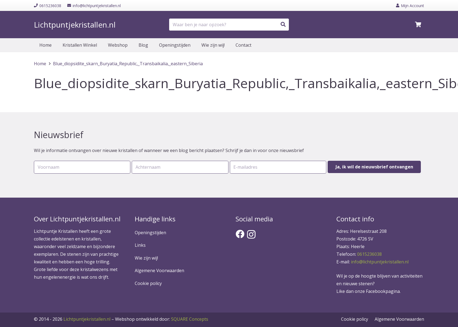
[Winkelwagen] (418, 24)
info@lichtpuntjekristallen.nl (380, 262)
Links (140, 245)
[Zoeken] (283, 24)
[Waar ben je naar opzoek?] (229, 24)
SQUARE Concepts (161, 319)
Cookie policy (148, 283)
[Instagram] (251, 234)
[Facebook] (240, 234)
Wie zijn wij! (146, 258)
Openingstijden (150, 233)
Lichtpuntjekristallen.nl (86, 319)
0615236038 (369, 254)
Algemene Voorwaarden (159, 270)
